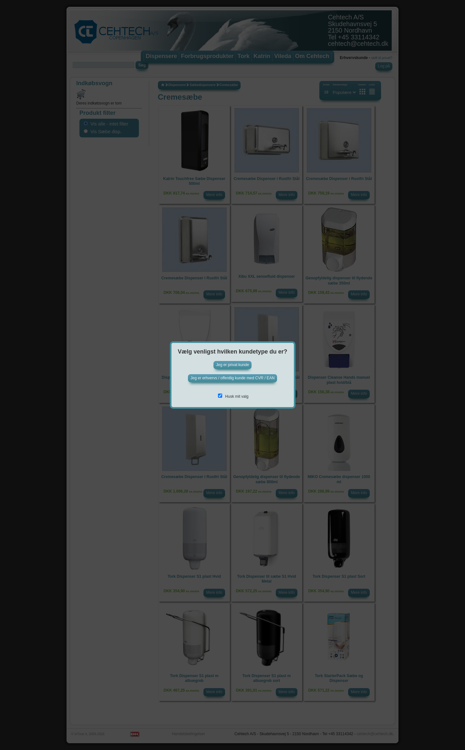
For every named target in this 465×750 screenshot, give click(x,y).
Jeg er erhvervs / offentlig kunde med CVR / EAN (233, 378)
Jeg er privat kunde (232, 365)
